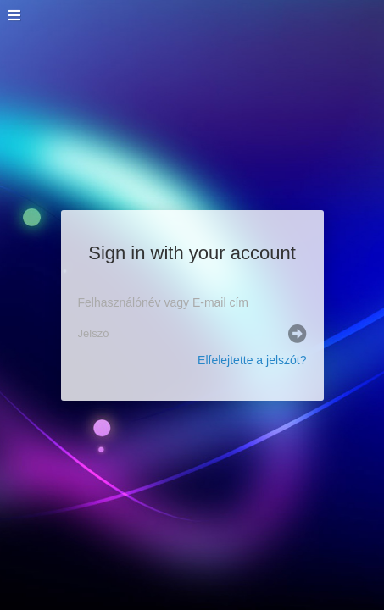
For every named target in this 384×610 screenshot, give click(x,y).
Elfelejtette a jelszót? (252, 360)
